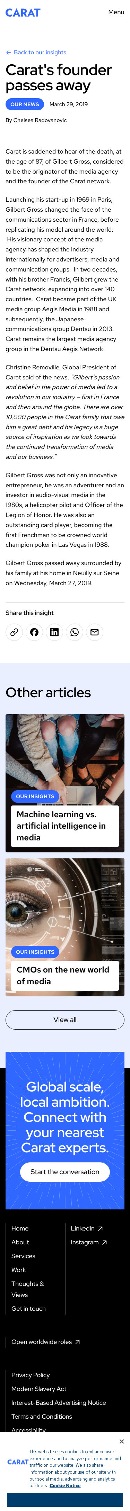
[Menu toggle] (114, 12)
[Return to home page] (23, 12)
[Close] (121, 1446)
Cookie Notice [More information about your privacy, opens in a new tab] (65, 1490)
